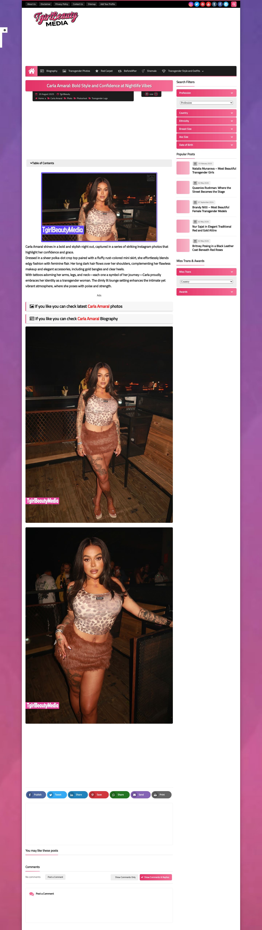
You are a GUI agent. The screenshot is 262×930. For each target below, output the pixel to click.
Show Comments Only (125, 860)
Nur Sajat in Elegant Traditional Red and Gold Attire (211, 228)
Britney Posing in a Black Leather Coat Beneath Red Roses (213, 247)
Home (40, 98)
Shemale (149, 71)
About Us (31, 4)
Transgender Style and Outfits (181, 71)
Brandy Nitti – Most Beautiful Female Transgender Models (210, 209)
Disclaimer (45, 4)
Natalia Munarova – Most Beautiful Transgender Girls (214, 170)
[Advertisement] (170, 36)
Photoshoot (81, 98)
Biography (48, 71)
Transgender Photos (76, 71)
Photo (68, 98)
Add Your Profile (107, 4)
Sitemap (92, 4)
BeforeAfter (127, 71)
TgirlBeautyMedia (70, 925)
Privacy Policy (61, 4)
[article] (134, 815)
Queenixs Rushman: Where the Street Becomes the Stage (211, 189)
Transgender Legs (98, 98)
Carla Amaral (55, 98)
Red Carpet (104, 71)
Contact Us (78, 4)
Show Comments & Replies (156, 860)
